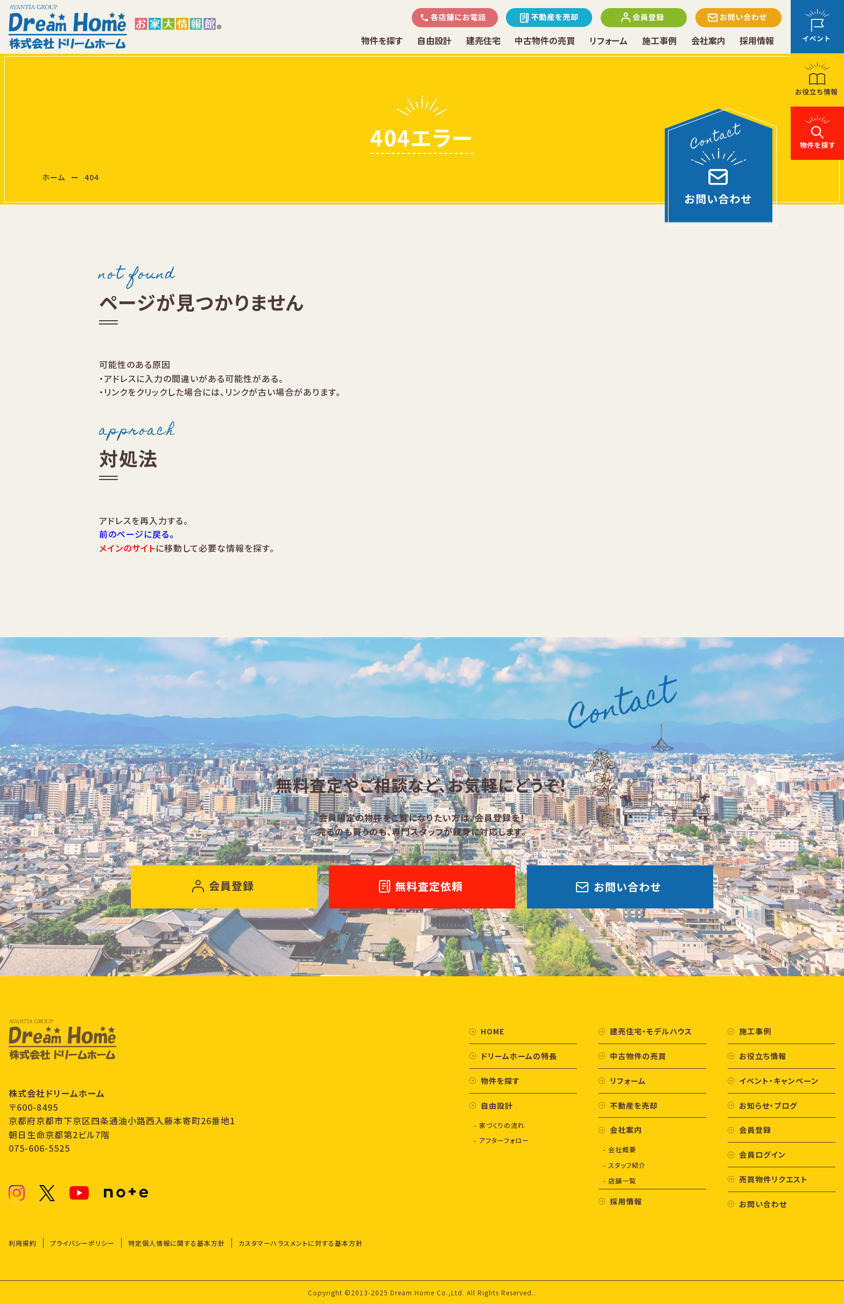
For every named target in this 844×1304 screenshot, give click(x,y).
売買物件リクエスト (773, 1179)
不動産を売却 (634, 1105)
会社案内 (708, 41)
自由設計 (434, 41)
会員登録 (755, 1129)
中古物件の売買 (545, 41)
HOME (492, 1031)
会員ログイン (762, 1154)
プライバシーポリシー (82, 1242)
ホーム (53, 177)
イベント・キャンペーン (779, 1080)
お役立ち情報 (762, 1056)
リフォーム (608, 41)
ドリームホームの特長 (519, 1056)
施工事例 (659, 41)
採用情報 (757, 41)
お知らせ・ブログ (768, 1105)
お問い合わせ (763, 1204)
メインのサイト (127, 547)
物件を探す (382, 41)
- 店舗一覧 (619, 1180)
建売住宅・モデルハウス (651, 1031)
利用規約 (23, 1242)
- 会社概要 (619, 1149)
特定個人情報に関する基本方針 (176, 1242)
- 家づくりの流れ (499, 1125)
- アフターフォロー (501, 1140)
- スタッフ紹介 (624, 1164)
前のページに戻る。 (136, 533)
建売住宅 (483, 41)
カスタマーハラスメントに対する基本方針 (300, 1242)
